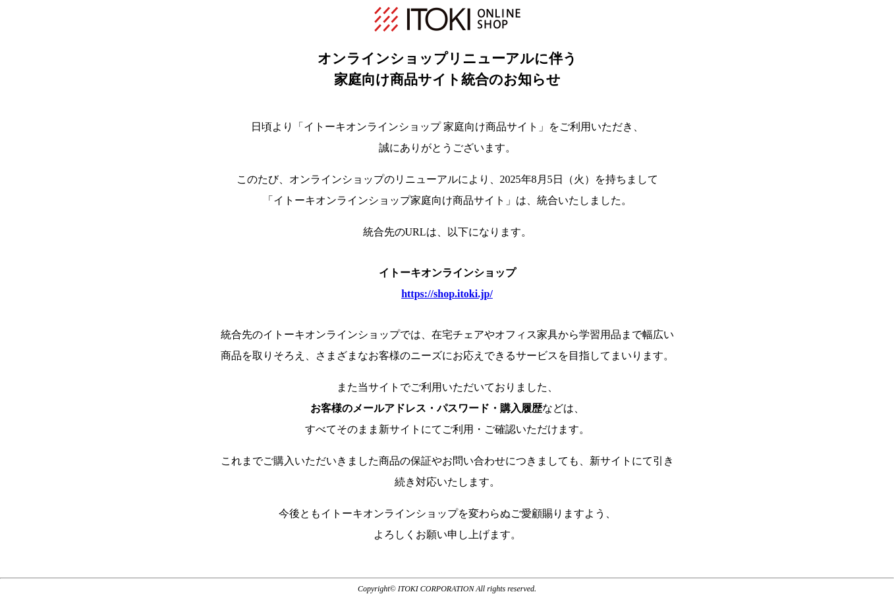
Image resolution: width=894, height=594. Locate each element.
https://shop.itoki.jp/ (447, 293)
